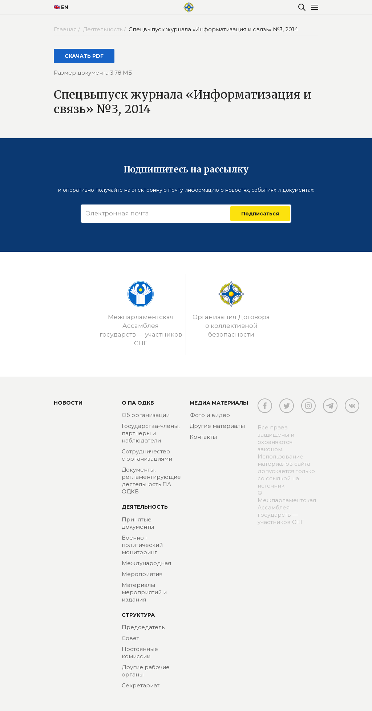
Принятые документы (138, 523)
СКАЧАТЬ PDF (84, 56)
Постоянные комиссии (140, 653)
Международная (146, 563)
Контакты (203, 436)
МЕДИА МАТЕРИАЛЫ (219, 403)
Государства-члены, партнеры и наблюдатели (150, 433)
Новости (68, 403)
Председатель (143, 627)
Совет (130, 638)
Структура (138, 615)
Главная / (67, 29)
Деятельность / (105, 29)
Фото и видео (210, 415)
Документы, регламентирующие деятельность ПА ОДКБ (151, 480)
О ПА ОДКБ (138, 403)
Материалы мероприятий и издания (144, 592)
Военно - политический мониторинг (142, 545)
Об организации (146, 415)
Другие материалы (217, 425)
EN (61, 7)
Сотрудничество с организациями (147, 455)
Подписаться (260, 213)
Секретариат (140, 685)
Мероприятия (142, 574)
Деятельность (145, 507)
